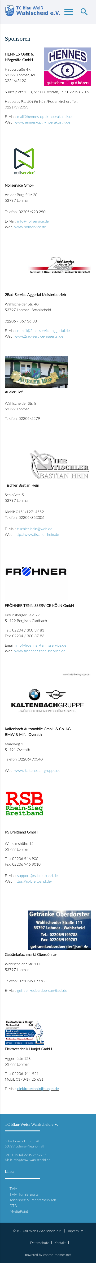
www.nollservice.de (30, 226)
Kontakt (60, 1243)
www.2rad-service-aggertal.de (38, 336)
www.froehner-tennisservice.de (39, 651)
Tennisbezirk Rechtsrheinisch (32, 1200)
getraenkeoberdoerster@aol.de (42, 990)
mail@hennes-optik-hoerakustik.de (45, 116)
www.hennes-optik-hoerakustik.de (42, 122)
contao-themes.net (57, 1255)
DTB (13, 1205)
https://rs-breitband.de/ (33, 881)
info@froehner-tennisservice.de (40, 645)
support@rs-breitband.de (37, 875)
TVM (13, 1188)
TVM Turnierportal (24, 1194)
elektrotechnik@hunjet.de (38, 1088)
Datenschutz (39, 1243)
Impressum (75, 1231)
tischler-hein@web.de (34, 528)
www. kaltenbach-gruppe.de (37, 770)
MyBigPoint (18, 1211)
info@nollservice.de (33, 221)
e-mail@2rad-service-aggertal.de (43, 330)
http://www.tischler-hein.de (36, 534)
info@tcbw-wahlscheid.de (31, 1160)
